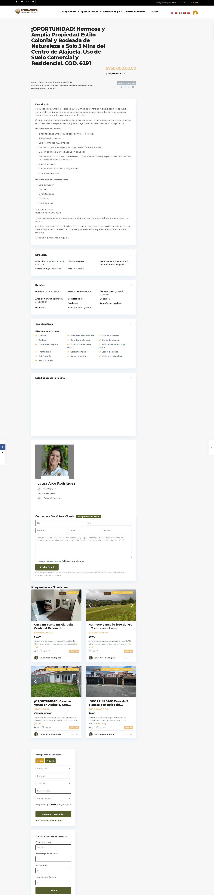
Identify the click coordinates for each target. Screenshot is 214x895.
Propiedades (69, 11)
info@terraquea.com (166, 3)
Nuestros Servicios (135, 11)
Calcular (161, 168)
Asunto (165, 793)
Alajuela (64, 85)
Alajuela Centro (85, 85)
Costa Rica (56, 268)
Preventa (149, 308)
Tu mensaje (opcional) (165, 819)
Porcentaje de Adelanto (155, 131)
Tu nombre (165, 759)
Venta (69, 82)
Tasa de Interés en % (154, 155)
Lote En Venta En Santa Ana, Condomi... (169, 193)
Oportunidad (45, 82)
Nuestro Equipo (111, 11)
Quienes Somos (89, 11)
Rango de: (149, 82)
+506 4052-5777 (184, 3)
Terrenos (149, 321)
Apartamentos (151, 245)
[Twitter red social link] (22, 1)
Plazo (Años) (150, 143)
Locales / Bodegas (153, 270)
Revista (154, 11)
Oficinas (148, 283)
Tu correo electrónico (165, 770)
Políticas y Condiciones (73, 534)
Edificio (148, 258)
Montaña (149, 277)
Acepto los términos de (61, 534)
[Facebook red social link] (16, 1)
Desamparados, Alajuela (43, 88)
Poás (90, 633)
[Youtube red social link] (27, 1)
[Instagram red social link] (33, 1)
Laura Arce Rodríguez (97, 447)
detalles (74, 624)
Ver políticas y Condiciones (45, 770)
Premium (57, 82)
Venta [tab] (149, 38)
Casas (34, 82)
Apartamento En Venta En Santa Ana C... (168, 205)
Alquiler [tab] (159, 38)
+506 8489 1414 (89, 456)
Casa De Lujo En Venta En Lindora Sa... (168, 218)
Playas (147, 295)
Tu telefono (165, 782)
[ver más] (38, 696)
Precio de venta (152, 119)
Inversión (149, 264)
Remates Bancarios (154, 314)
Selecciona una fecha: (158, 746)
